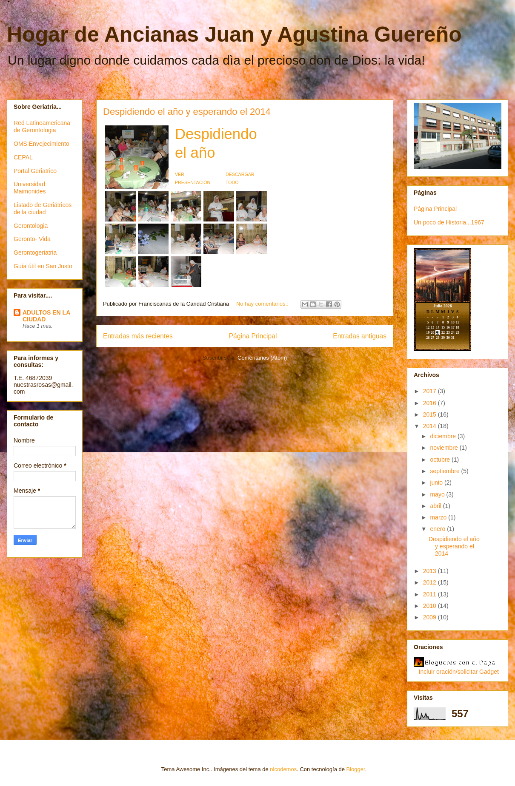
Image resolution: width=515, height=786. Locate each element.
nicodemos (283, 769)
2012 (430, 582)
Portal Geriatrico (35, 170)
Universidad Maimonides (30, 188)
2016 (430, 403)
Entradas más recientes (138, 336)
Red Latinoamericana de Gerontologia (42, 126)
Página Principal (253, 336)
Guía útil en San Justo (43, 266)
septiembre (445, 471)
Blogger (355, 769)
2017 (430, 391)
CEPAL (23, 157)
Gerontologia (31, 225)
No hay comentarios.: (263, 304)
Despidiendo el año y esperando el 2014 (187, 111)
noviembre (444, 447)
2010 (430, 605)
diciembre (444, 436)
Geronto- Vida (32, 239)
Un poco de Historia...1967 (449, 222)
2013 (430, 571)
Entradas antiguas (359, 336)
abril (436, 505)
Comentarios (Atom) (262, 358)
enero (438, 528)
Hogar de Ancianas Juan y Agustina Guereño (234, 34)
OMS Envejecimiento (41, 143)
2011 (430, 594)
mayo (438, 494)
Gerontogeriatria (35, 252)
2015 (430, 414)
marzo (439, 517)
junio (437, 482)
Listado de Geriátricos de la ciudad (43, 208)
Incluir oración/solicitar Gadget (459, 671)
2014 (430, 426)
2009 (430, 617)
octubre (441, 459)
